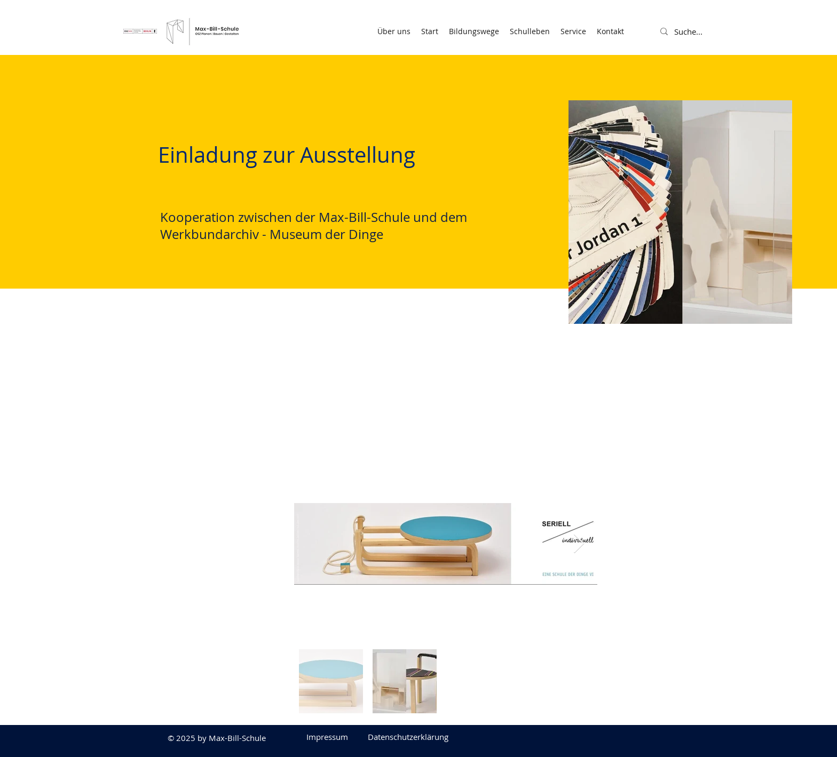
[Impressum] (327, 736)
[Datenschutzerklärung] (408, 736)
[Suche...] (700, 31)
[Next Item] (579, 543)
